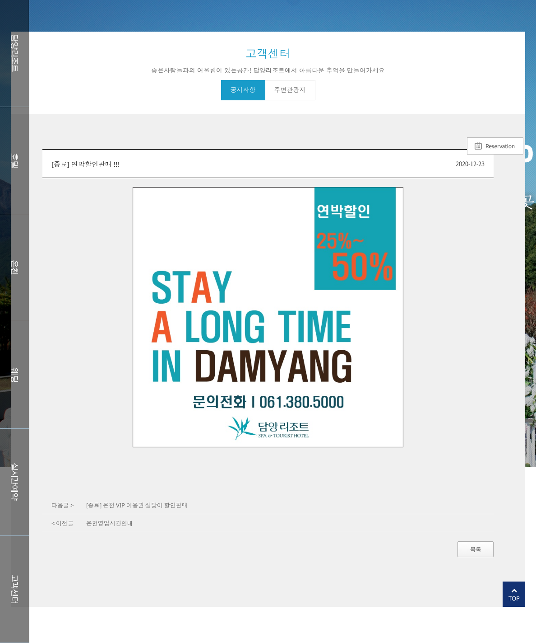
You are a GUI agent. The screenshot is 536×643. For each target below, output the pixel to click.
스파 (14, 267)
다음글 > (62, 505)
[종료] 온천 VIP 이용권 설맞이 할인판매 (137, 505)
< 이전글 (62, 523)
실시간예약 (14, 482)
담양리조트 (14, 53)
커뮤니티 (14, 589)
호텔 (14, 160)
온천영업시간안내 (109, 523)
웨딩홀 (14, 374)
